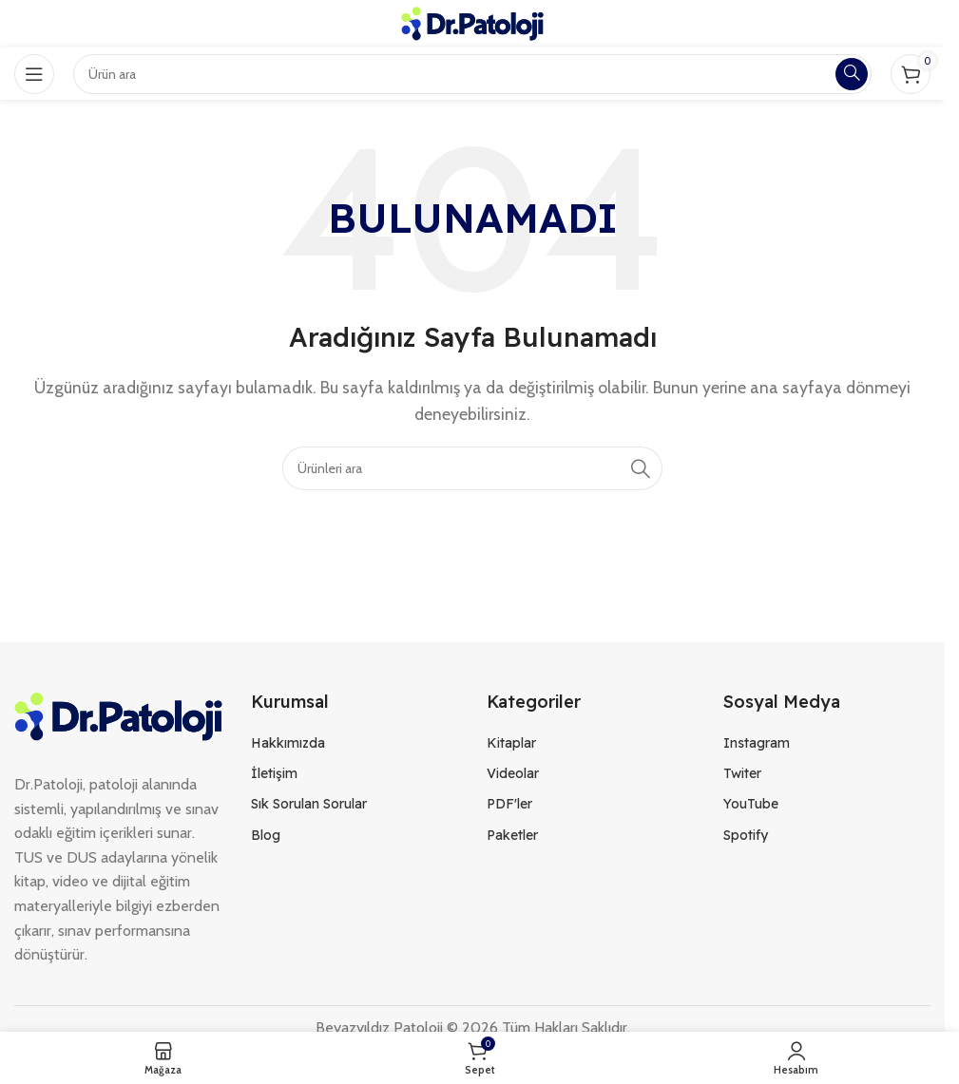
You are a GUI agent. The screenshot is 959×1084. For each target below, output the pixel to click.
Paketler (512, 835)
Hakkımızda (288, 742)
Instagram (756, 742)
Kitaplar (511, 742)
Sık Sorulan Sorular (309, 803)
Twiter (742, 773)
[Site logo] (472, 22)
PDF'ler (509, 803)
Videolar (513, 773)
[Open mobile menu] (34, 74)
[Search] (472, 468)
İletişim (274, 773)
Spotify (745, 835)
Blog (265, 835)
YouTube (750, 803)
